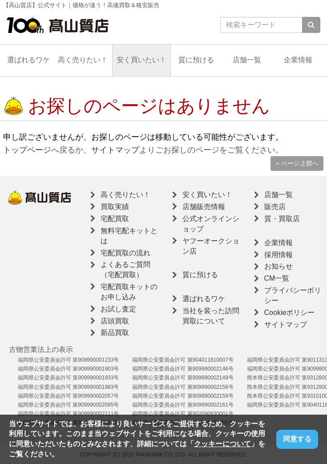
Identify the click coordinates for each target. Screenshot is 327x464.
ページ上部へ (297, 163)
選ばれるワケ (28, 60)
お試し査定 (118, 309)
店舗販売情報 (203, 206)
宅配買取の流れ (125, 253)
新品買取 (115, 332)
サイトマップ (115, 149)
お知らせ (278, 266)
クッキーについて (222, 444)
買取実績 (115, 206)
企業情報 (298, 60)
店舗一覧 (247, 60)
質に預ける (196, 60)
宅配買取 (115, 218)
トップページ (27, 149)
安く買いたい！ (141, 60)
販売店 (275, 206)
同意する (297, 439)
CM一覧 (277, 278)
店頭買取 (115, 321)
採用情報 (278, 254)
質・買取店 (282, 218)
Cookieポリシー (289, 312)
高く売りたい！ (83, 60)
